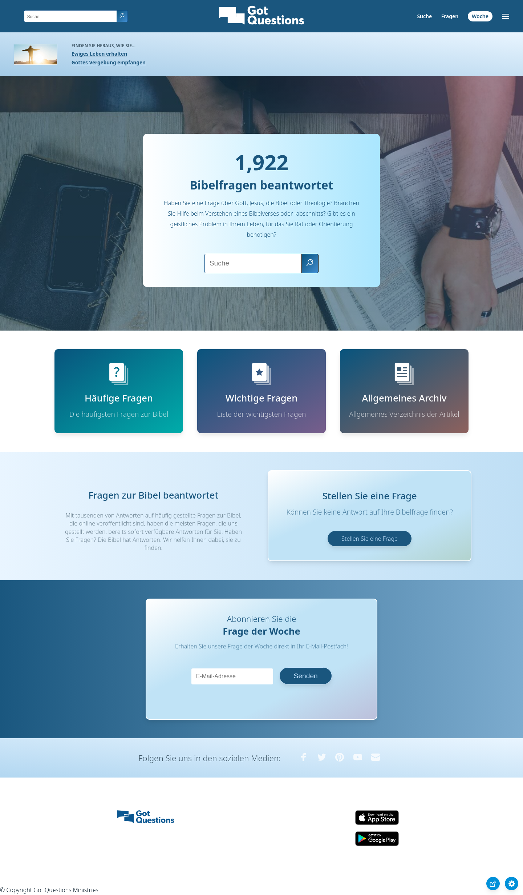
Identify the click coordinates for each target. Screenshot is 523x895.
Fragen (449, 16)
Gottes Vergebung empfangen (109, 62)
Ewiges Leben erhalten (99, 53)
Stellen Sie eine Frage (369, 539)
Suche (424, 16)
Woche (480, 16)
